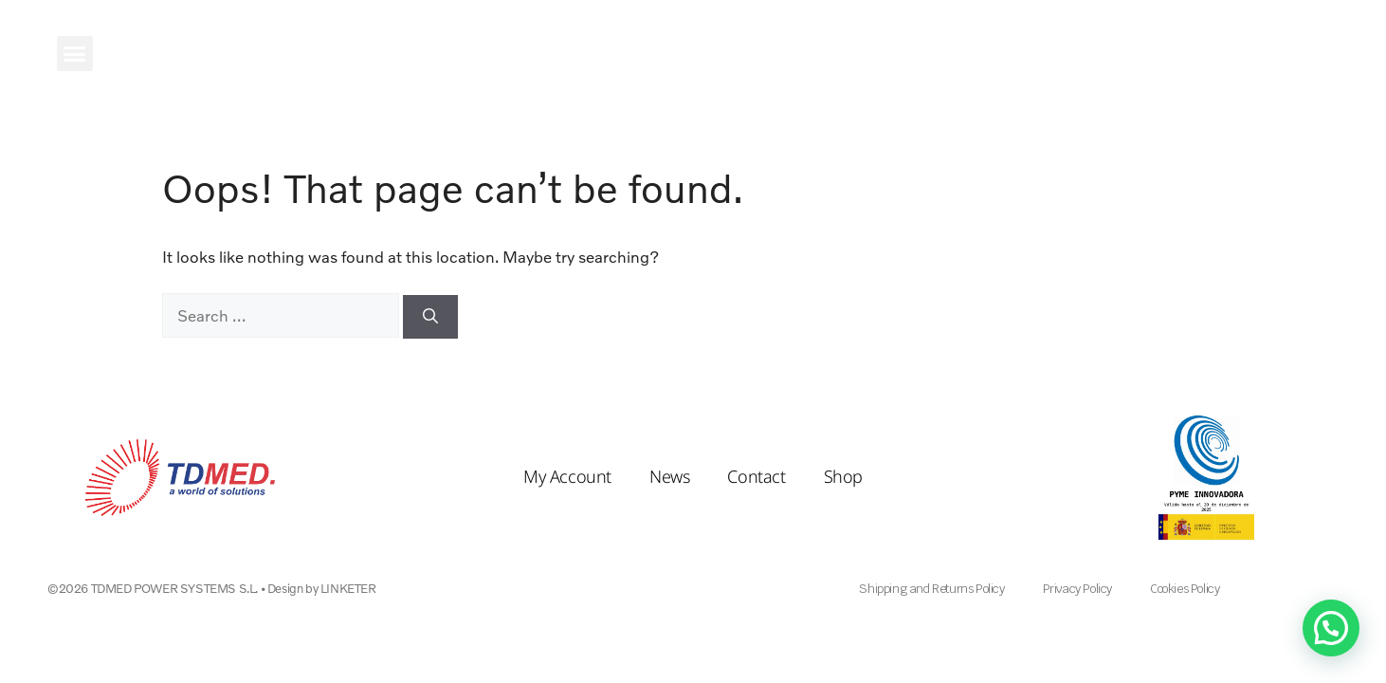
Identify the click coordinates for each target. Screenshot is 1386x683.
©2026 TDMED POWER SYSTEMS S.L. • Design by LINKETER (211, 588)
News (669, 476)
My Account (567, 476)
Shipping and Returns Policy (931, 589)
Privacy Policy (1077, 589)
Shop (843, 476)
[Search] (430, 317)
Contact (756, 476)
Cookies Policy (1184, 589)
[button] (75, 54)
